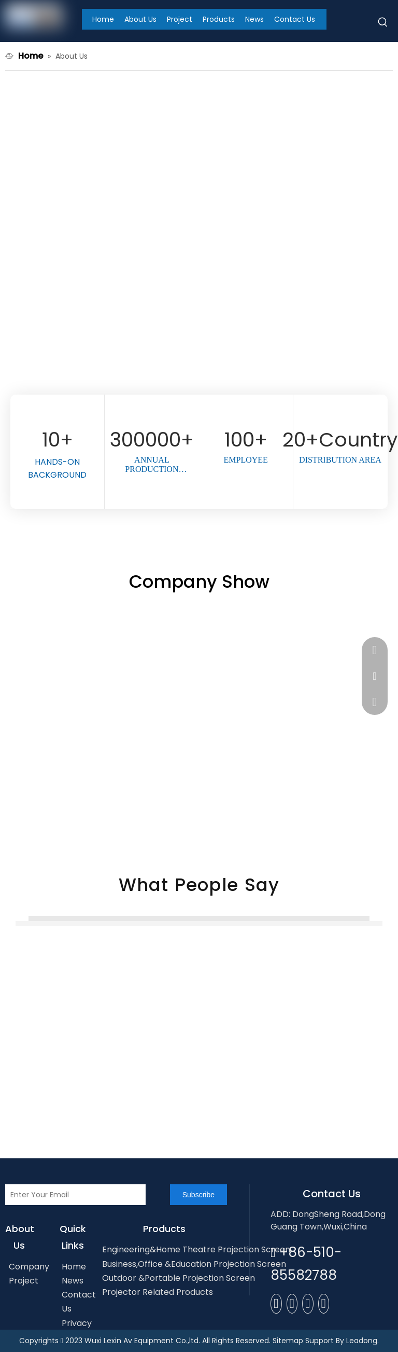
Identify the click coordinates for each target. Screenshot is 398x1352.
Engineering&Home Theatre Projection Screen (196, 1249)
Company (29, 1267)
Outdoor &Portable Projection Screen (178, 1278)
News (72, 1281)
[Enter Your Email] (75, 1194)
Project (23, 1281)
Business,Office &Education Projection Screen (194, 1264)
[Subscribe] (198, 1194)
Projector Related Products (157, 1292)
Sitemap (288, 1340)
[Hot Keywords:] (383, 24)
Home (74, 1267)
